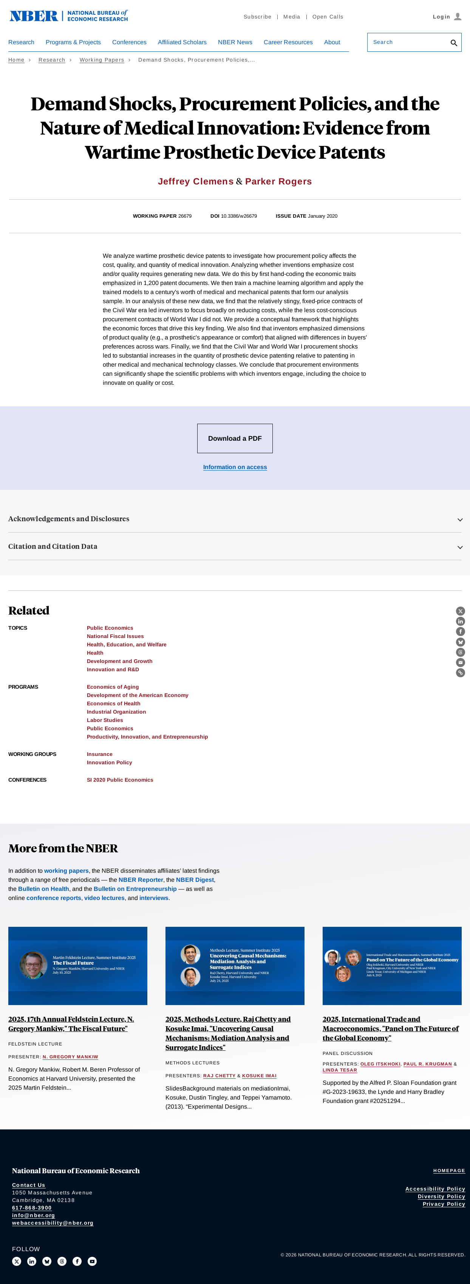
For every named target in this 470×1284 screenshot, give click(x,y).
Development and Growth (120, 661)
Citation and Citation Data (52, 546)
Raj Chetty (219, 1075)
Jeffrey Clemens (196, 181)
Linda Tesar (340, 1070)
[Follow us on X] (16, 1261)
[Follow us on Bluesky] (46, 1261)
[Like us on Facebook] (77, 1261)
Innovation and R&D (113, 669)
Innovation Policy (109, 762)
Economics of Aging (113, 687)
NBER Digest (195, 880)
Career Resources (288, 42)
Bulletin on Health (43, 889)
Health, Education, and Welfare (127, 644)
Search (383, 42)
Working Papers (102, 60)
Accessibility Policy (435, 1189)
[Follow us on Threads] (61, 1261)
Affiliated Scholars (182, 42)
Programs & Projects (73, 42)
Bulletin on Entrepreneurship (135, 889)
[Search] (454, 44)
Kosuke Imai (259, 1075)
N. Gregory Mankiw (70, 1056)
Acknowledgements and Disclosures (68, 518)
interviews (154, 898)
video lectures (104, 898)
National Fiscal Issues (115, 636)
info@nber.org (33, 1215)
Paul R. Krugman (428, 1064)
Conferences (129, 42)
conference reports (53, 898)
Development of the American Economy (138, 695)
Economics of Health (114, 703)
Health (95, 653)
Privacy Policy (444, 1204)
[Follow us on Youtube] (92, 1261)
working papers (66, 870)
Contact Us (29, 1185)
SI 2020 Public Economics (120, 780)
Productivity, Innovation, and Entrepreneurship (147, 737)
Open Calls (328, 17)
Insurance (100, 754)
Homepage (449, 1170)
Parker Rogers (278, 181)
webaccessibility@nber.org (53, 1223)
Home (16, 60)
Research (21, 42)
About (332, 42)
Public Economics (110, 628)
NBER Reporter (141, 880)
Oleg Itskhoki (380, 1064)
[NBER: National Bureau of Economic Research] (74, 20)
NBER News (235, 42)
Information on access (235, 467)
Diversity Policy (441, 1196)
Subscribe (258, 17)
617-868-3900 (32, 1208)
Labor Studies (105, 720)
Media (291, 17)
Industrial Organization (116, 712)
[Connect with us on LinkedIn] (31, 1261)
